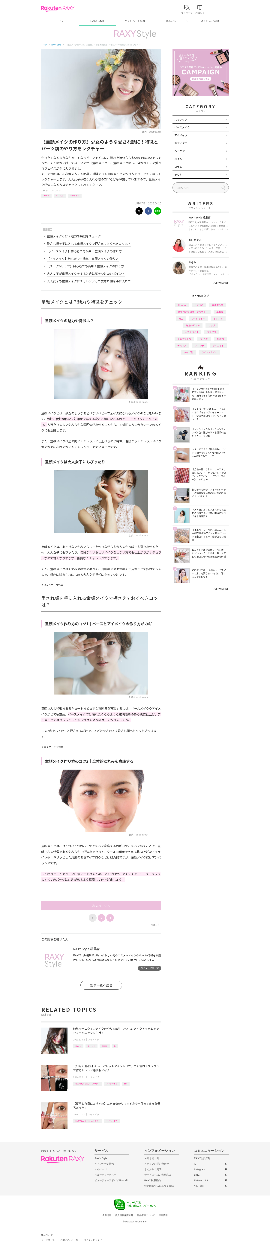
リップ (211, 325)
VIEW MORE (220, 283)
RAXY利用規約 (152, 1180)
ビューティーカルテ (105, 1174)
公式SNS (171, 20)
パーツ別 (59, 195)
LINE (197, 1174)
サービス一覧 (48, 1240)
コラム (178, 166)
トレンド (91, 1046)
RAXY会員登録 (202, 1158)
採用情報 (163, 1215)
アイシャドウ (112, 1083)
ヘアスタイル (192, 332)
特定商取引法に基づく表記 (159, 1185)
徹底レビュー (193, 325)
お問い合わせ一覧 (69, 1240)
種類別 (104, 1046)
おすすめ (198, 305)
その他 (178, 174)
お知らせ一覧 (151, 1158)
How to (46, 195)
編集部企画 (217, 305)
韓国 (181, 318)
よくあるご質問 (210, 20)
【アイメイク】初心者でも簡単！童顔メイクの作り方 (83, 258)
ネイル (178, 159)
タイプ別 (188, 352)
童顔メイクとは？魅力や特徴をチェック (74, 236)
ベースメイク (182, 127)
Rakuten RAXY (57, 9)
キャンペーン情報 (135, 20)
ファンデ (199, 345)
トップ (60, 20)
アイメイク (56, 190)
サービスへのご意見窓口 (157, 1174)
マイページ (100, 1169)
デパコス (181, 345)
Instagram (199, 1169)
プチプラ (211, 332)
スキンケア (181, 119)
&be (125, 1083)
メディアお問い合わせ (156, 1163)
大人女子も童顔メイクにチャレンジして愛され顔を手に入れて (89, 281)
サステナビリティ (93, 1240)
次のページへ (101, 905)
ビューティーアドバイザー (109, 1180)
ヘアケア (179, 151)
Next (155, 924)
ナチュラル (74, 195)
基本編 (219, 311)
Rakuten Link (201, 1180)
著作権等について (146, 1215)
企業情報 (106, 1215)
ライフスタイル (209, 352)
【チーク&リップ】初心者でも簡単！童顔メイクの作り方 (85, 266)
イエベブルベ (184, 338)
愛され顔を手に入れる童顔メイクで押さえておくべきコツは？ (89, 243)
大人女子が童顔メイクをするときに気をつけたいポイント (86, 273)
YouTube (199, 1185)
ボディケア (180, 143)
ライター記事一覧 (150, 968)
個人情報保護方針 (124, 1215)
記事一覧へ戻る (101, 985)
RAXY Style (97, 20)
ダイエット (218, 345)
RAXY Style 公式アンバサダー (87, 1083)
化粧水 (220, 338)
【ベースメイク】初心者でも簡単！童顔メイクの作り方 (84, 251)
